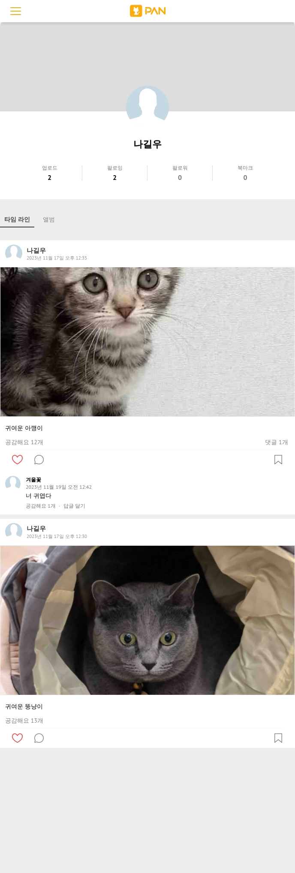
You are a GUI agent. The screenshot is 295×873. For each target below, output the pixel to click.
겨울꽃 (33, 479)
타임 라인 (17, 219)
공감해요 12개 (24, 442)
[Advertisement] (147, 812)
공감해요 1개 (41, 505)
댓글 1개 (276, 442)
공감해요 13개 (24, 720)
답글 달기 (74, 505)
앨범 (49, 219)
